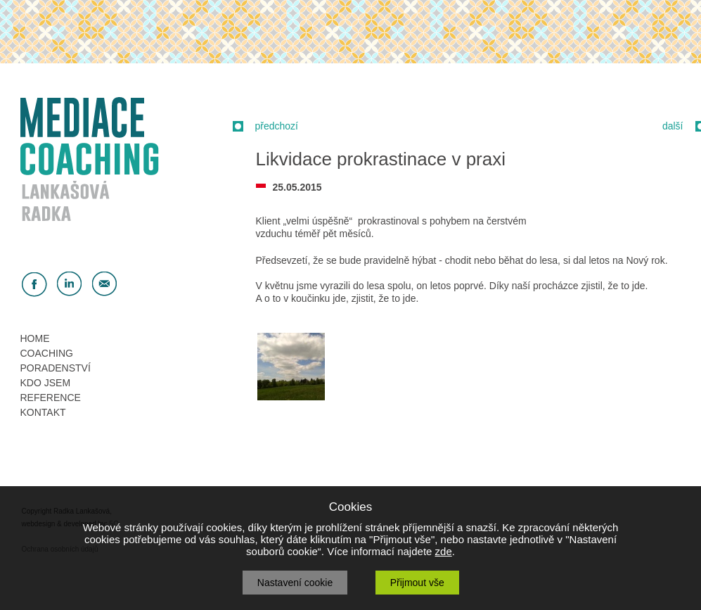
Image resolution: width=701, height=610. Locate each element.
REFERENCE (50, 397)
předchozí (276, 126)
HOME (35, 338)
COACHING (46, 353)
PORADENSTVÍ (55, 368)
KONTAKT (43, 412)
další (672, 126)
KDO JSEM (45, 382)
